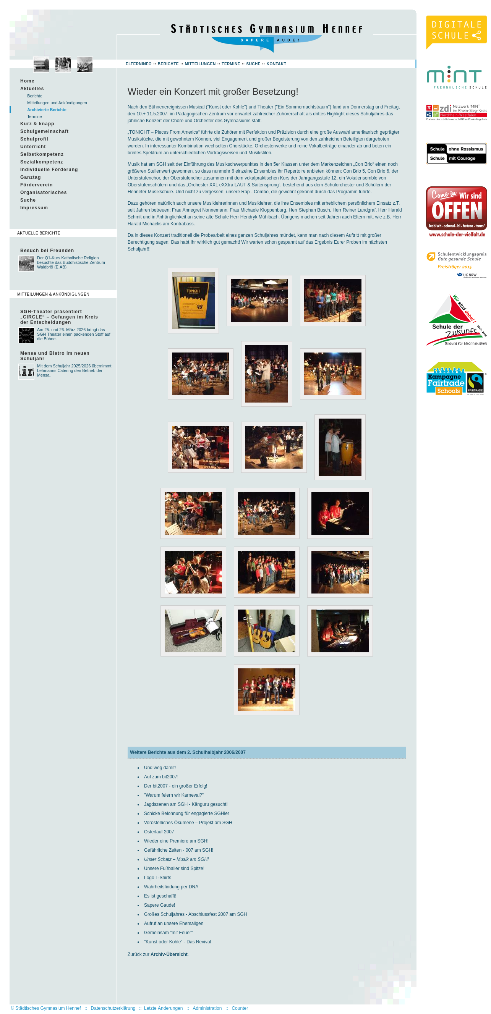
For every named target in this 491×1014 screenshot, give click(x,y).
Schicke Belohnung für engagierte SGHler (186, 813)
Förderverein (36, 185)
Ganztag (30, 177)
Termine (231, 64)
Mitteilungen (200, 64)
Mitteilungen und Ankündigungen (57, 102)
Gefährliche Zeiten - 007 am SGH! (178, 850)
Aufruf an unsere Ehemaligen (173, 923)
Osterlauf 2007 (159, 831)
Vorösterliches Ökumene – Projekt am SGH (188, 822)
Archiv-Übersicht (169, 954)
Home (27, 81)
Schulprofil (34, 139)
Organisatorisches (43, 192)
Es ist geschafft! (160, 896)
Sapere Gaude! (159, 905)
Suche (253, 64)
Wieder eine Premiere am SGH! (176, 841)
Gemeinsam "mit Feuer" (168, 932)
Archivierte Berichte (46, 109)
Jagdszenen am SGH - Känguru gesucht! (186, 804)
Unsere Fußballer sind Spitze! (174, 868)
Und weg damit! (160, 767)
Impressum (34, 207)
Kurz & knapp (37, 123)
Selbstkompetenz (42, 154)
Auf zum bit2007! (161, 777)
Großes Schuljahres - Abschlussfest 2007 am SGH (195, 914)
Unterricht (33, 146)
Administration (207, 1008)
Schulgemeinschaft (44, 131)
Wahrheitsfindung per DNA (171, 886)
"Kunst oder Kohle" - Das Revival (177, 941)
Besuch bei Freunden (47, 250)
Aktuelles (32, 88)
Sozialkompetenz (41, 162)
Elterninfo (139, 64)
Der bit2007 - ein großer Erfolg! (175, 786)
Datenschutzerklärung (113, 1008)
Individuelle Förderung (49, 169)
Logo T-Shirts (157, 877)
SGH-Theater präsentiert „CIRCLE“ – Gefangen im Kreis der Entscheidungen (59, 317)
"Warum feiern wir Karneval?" (174, 795)
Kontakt (277, 64)
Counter (240, 1008)
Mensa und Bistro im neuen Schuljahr (55, 356)
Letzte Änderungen (163, 1008)
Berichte (168, 64)
